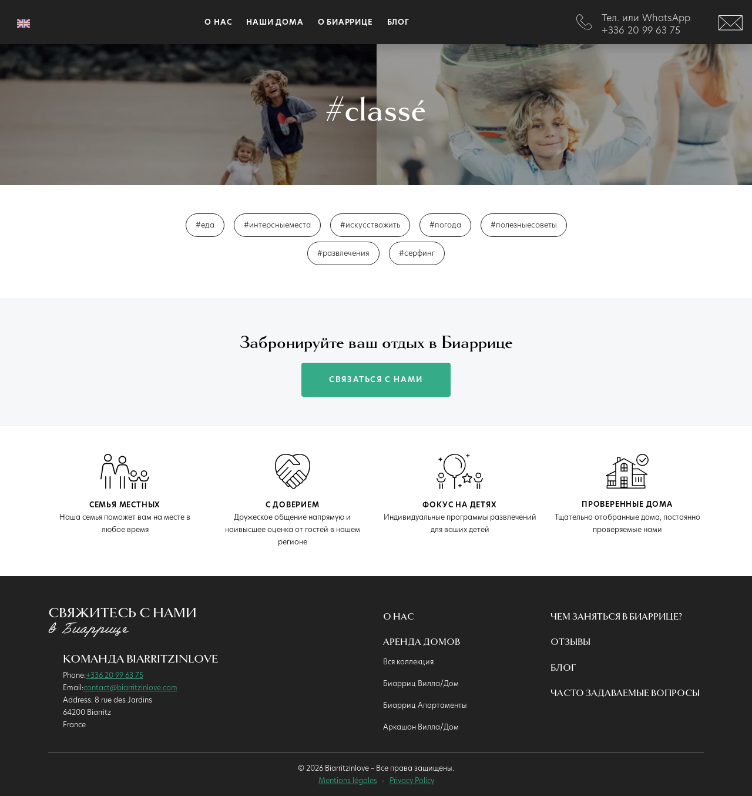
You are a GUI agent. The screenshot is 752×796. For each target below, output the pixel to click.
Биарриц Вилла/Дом (421, 683)
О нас (398, 617)
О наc (218, 22)
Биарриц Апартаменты (425, 705)
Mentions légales (347, 780)
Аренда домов (421, 642)
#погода (445, 224)
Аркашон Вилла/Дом (421, 726)
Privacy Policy (412, 780)
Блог (398, 22)
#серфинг (417, 252)
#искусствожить (370, 224)
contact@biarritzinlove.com (130, 687)
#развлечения (343, 252)
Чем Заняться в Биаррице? (616, 617)
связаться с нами (376, 379)
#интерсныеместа (277, 224)
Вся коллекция (408, 661)
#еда (205, 224)
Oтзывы (570, 642)
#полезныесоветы (524, 224)
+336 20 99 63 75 (114, 675)
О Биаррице (345, 22)
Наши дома (274, 22)
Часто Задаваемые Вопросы (625, 693)
